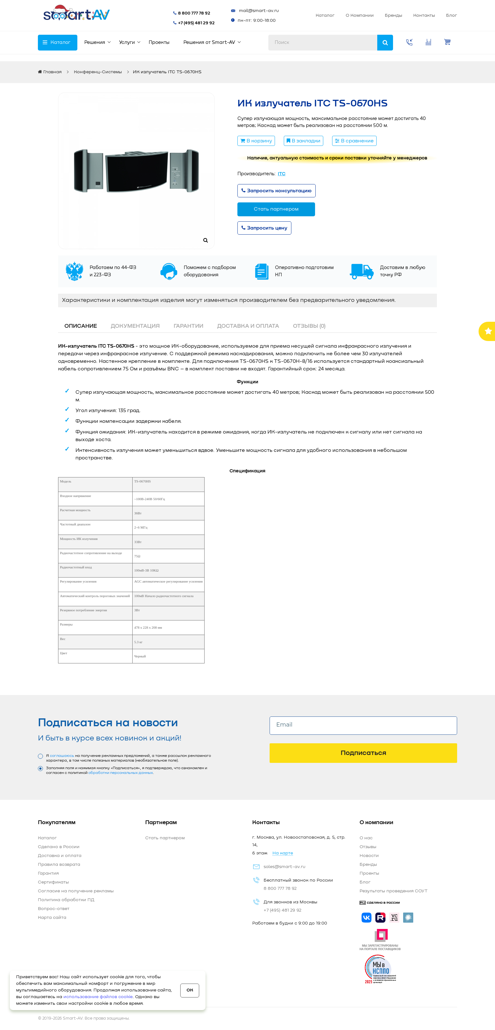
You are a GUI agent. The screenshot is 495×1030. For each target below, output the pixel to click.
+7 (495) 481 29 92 (168, 23)
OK (190, 990)
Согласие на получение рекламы (76, 891)
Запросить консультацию (277, 190)
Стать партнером (430, 15)
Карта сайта (52, 917)
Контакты (368, 15)
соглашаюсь (62, 756)
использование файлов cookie (98, 997)
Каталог (268, 15)
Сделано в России (59, 847)
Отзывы (368, 847)
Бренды (337, 15)
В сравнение (354, 140)
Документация (135, 326)
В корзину (256, 140)
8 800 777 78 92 (166, 13)
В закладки (303, 140)
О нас (366, 838)
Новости (369, 855)
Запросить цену (264, 228)
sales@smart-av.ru (284, 867)
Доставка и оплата (248, 326)
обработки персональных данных (120, 773)
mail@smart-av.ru (231, 11)
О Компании (303, 15)
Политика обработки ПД (66, 900)
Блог (395, 15)
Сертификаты (53, 882)
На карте (282, 853)
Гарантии (188, 326)
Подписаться (363, 753)
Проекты (369, 873)
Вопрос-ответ (53, 909)
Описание (80, 326)
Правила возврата (59, 864)
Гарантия (48, 873)
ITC (281, 173)
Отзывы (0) (309, 326)
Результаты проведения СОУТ (393, 891)
